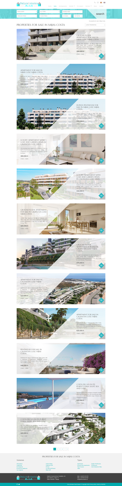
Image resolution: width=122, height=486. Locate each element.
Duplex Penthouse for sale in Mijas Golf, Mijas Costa (87, 107)
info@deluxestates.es (82, 479)
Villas (78, 468)
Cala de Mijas (49, 463)
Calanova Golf (49, 465)
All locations (19, 463)
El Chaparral (20, 466)
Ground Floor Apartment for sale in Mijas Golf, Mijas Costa (87, 37)
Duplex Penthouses (96, 463)
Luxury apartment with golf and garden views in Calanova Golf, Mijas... (33, 142)
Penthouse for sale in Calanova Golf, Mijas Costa (31, 351)
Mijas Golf (48, 470)
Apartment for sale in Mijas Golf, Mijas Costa (32, 71)
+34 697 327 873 (84, 476)
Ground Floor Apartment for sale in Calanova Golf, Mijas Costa (34, 212)
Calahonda (19, 465)
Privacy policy (93, 484)
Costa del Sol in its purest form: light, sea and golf (87, 386)
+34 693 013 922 (84, 477)
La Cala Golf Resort (50, 468)
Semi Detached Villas (96, 466)
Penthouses (94, 465)
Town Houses (80, 466)
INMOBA (103, 484)
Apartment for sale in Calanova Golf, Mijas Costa (31, 282)
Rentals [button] (72, 6)
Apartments (80, 463)
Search (100, 13)
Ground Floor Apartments (83, 465)
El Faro (47, 466)
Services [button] (89, 6)
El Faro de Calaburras (22, 468)
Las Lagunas (20, 470)
